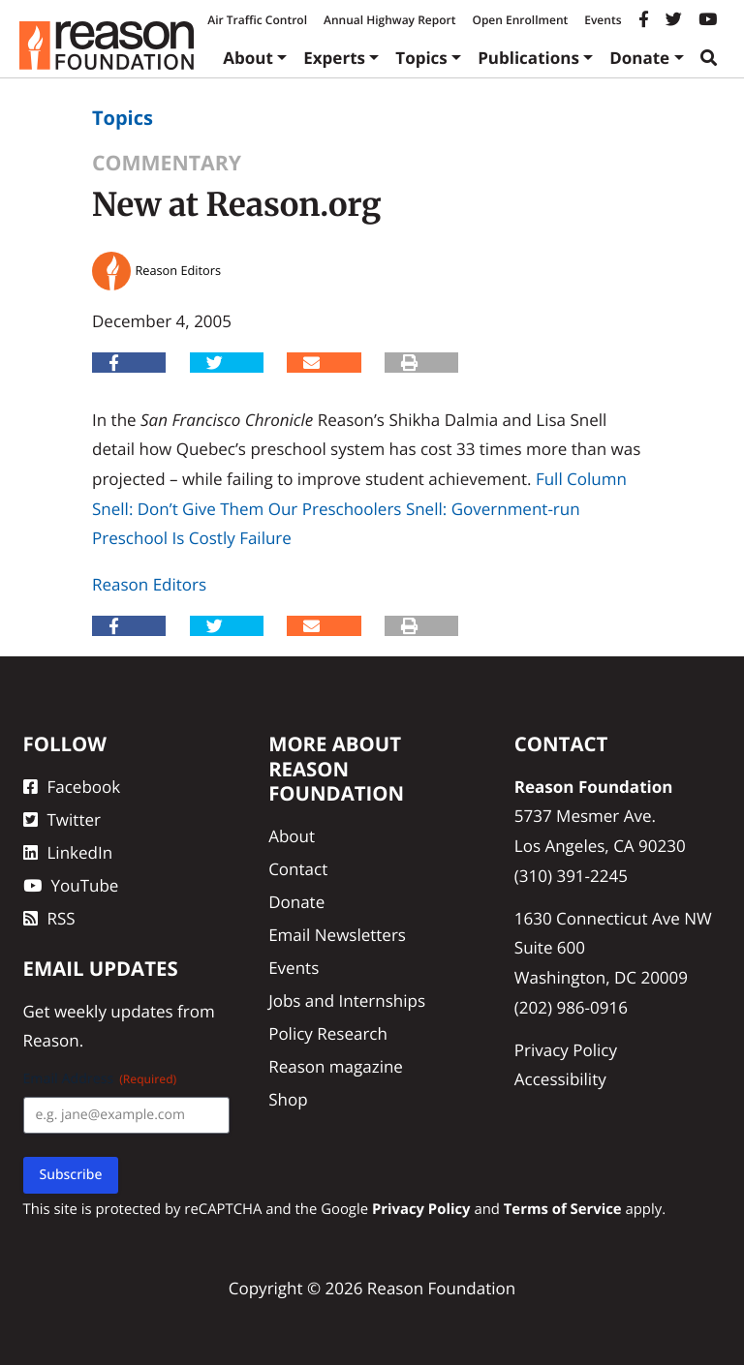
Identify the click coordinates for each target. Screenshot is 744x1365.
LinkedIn (68, 852)
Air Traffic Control (257, 20)
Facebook (72, 786)
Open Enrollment (520, 20)
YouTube (71, 885)
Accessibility (560, 1079)
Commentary (166, 163)
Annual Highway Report (389, 20)
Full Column (581, 479)
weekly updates (113, 1011)
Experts (334, 57)
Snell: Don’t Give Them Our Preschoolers (246, 509)
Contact (297, 869)
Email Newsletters (337, 935)
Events (602, 20)
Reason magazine (335, 1066)
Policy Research (328, 1033)
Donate (639, 57)
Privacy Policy (565, 1050)
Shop (287, 1099)
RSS (49, 918)
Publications (528, 57)
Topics (421, 57)
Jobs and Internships (346, 1000)
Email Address (100, 1079)
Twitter (62, 819)
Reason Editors (149, 584)
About (248, 57)
